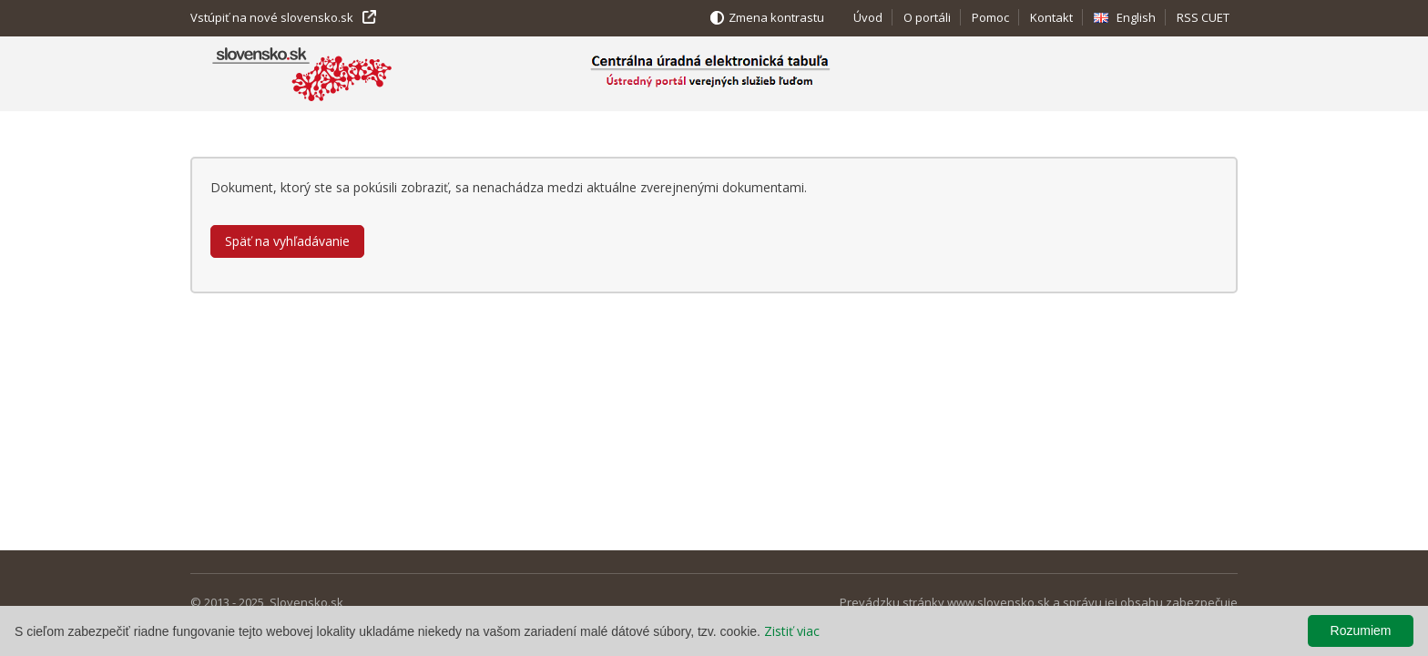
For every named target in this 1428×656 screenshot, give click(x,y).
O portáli (927, 17)
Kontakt (1051, 17)
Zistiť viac (792, 631)
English (1136, 17)
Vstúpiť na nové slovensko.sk (271, 17)
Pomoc (990, 17)
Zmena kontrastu (776, 17)
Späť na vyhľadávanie (287, 241)
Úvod (867, 17)
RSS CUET (1203, 17)
